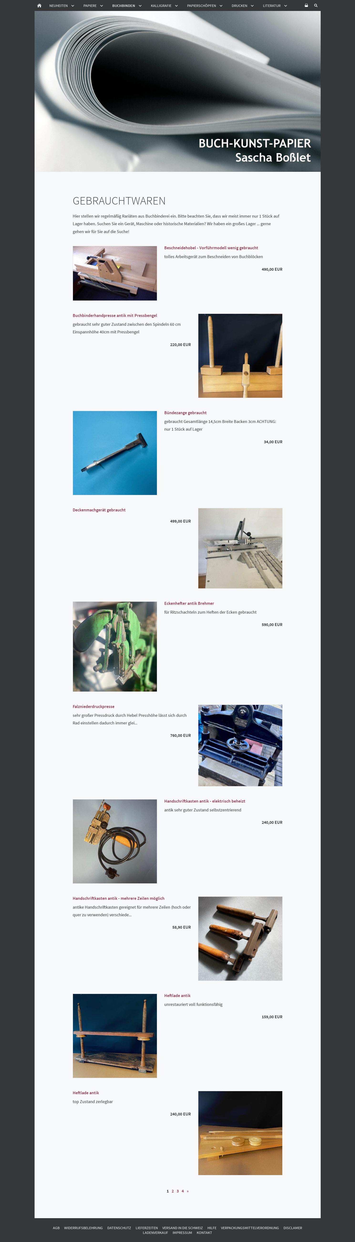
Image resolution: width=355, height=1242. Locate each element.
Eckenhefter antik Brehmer (189, 603)
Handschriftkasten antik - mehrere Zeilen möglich (119, 898)
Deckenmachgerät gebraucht (99, 510)
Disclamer (292, 1227)
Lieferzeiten (147, 1227)
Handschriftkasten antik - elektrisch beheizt (204, 801)
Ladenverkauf (155, 1232)
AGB (56, 1227)
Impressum (182, 1232)
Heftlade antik (177, 995)
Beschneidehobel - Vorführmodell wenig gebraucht (211, 247)
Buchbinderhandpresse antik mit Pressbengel (115, 315)
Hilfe (211, 1227)
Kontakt (204, 1232)
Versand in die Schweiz (182, 1227)
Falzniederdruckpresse (93, 706)
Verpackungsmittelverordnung (250, 1227)
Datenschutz (119, 1227)
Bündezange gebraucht (185, 412)
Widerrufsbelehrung (83, 1227)
